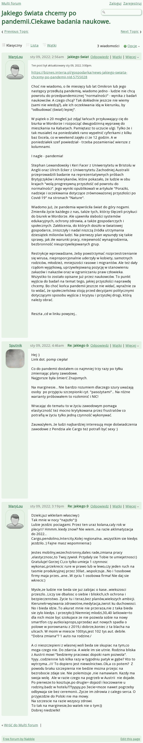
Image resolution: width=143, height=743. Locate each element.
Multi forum (11, 3)
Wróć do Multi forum (21, 725)
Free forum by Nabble (19, 739)
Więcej (130, 56)
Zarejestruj (132, 3)
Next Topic (130, 31)
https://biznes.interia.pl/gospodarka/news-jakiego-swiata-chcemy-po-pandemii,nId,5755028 (79, 74)
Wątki (51, 45)
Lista (35, 45)
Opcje (132, 45)
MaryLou (15, 56)
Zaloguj (115, 3)
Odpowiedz (99, 56)
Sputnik (15, 345)
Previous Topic (16, 31)
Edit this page (130, 739)
